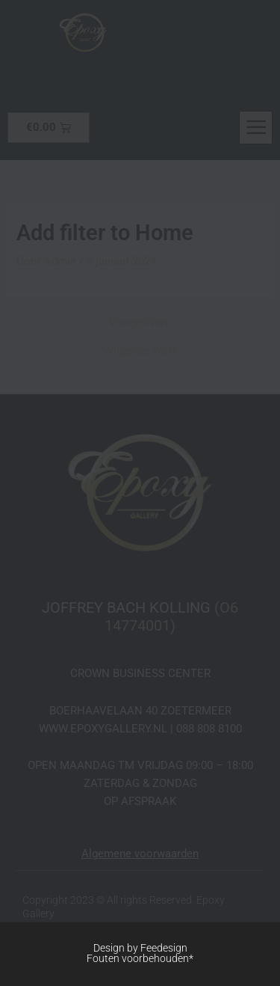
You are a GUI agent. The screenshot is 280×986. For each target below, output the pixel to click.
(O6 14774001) (171, 616)
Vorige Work (140, 322)
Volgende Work (140, 351)
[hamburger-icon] (256, 127)
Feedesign (163, 948)
